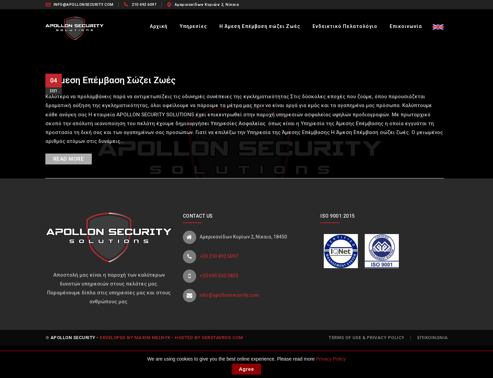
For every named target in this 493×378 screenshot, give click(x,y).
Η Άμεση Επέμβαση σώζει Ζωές (110, 80)
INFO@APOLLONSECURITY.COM (84, 4)
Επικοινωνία (432, 337)
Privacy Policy (331, 361)
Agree (246, 371)
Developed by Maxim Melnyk (135, 337)
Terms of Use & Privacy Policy (367, 337)
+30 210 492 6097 (219, 256)
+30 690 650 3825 (219, 275)
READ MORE (68, 159)
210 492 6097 (144, 4)
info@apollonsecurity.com (229, 295)
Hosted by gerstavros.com (209, 337)
